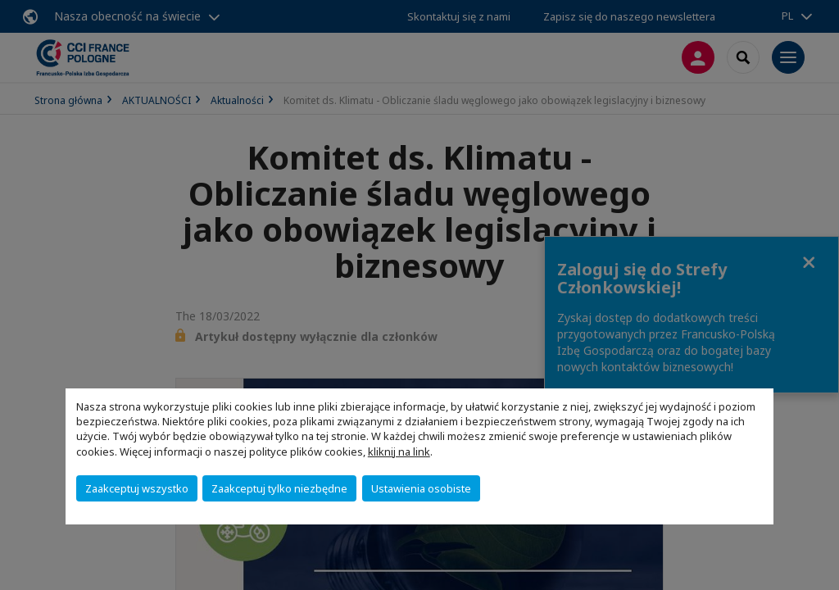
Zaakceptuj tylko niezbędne (279, 488)
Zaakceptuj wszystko (136, 488)
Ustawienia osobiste (421, 488)
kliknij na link (399, 451)
